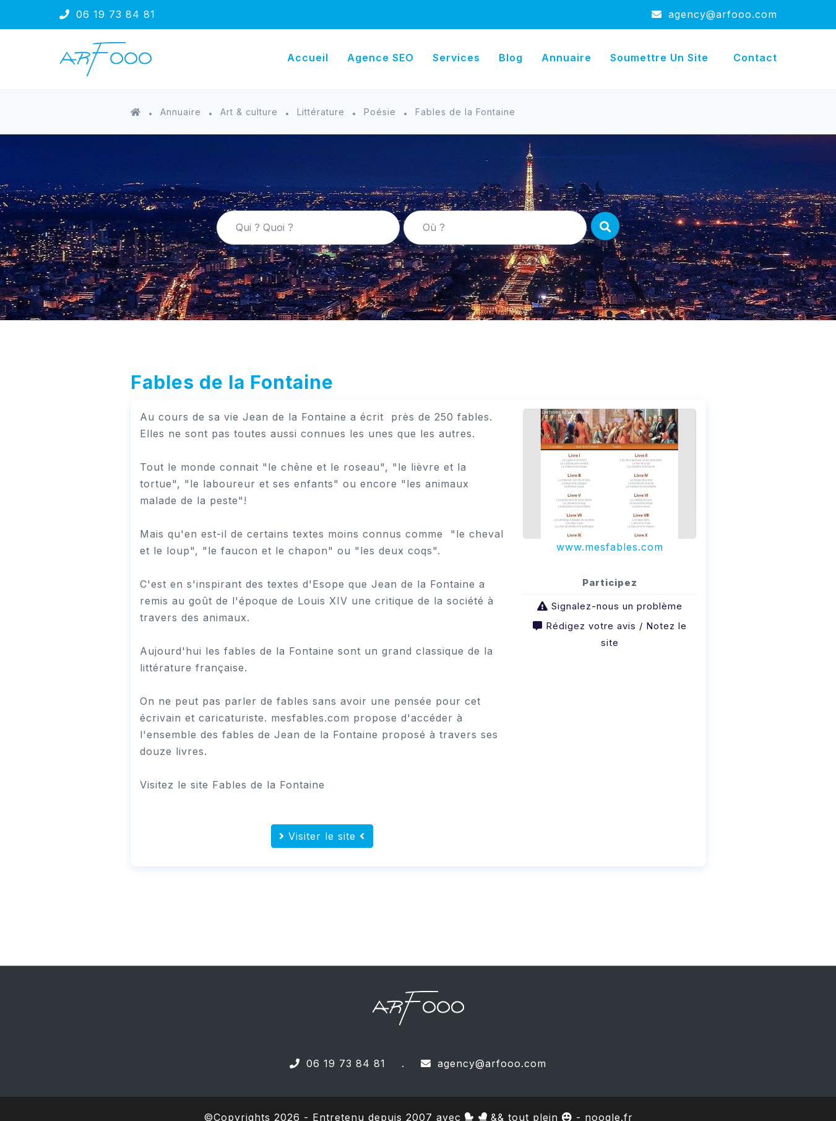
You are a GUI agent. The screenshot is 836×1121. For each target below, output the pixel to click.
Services (456, 57)
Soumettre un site (659, 57)
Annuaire (566, 57)
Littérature (321, 112)
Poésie (380, 112)
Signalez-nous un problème (617, 606)
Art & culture (249, 112)
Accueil (308, 57)
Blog (511, 57)
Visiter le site (322, 836)
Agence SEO (380, 57)
